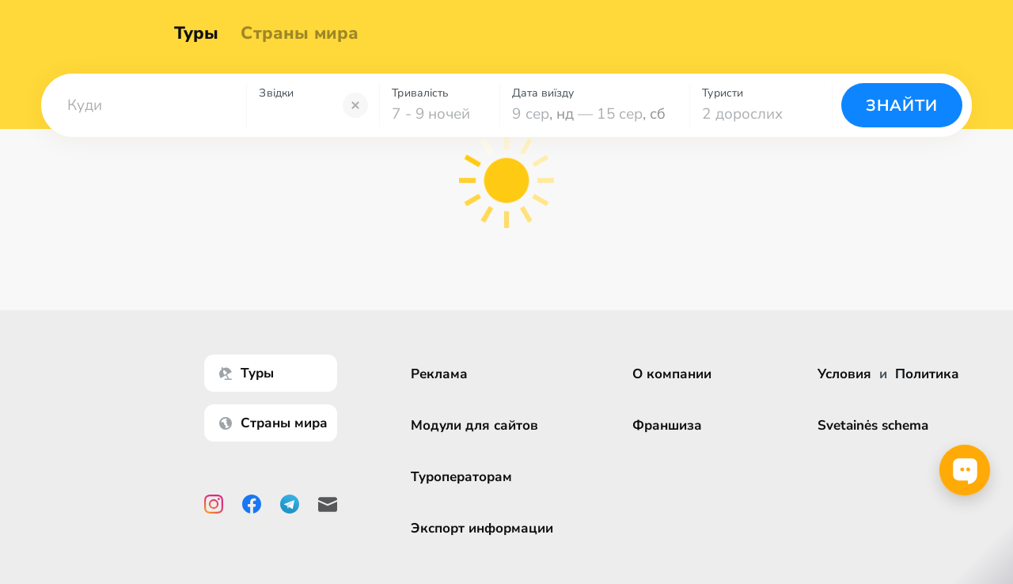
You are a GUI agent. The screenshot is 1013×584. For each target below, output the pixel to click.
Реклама (444, 374)
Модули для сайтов (480, 425)
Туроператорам (467, 477)
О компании (677, 374)
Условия (844, 374)
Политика (927, 374)
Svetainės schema (873, 425)
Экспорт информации (487, 528)
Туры (203, 33)
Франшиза (673, 425)
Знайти (902, 105)
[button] (143, 105)
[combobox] (143, 105)
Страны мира (307, 33)
